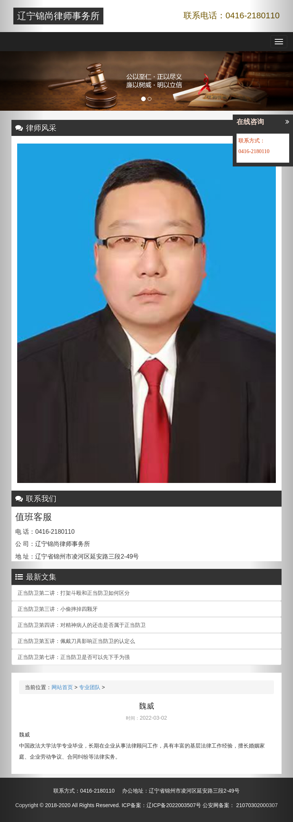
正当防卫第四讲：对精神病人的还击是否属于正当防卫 (82, 625)
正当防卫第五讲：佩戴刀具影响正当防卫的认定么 (76, 641)
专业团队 (89, 687)
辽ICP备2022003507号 (173, 805)
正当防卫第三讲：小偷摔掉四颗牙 (58, 609)
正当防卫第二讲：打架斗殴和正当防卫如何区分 (74, 593)
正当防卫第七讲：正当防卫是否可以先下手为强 (74, 657)
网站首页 (62, 687)
